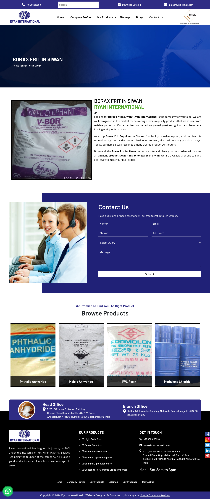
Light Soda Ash (91, 439)
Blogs (139, 17)
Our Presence (130, 481)
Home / (16, 65)
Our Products (105, 17)
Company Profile (80, 17)
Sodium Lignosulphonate (97, 463)
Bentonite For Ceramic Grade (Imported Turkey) (104, 471)
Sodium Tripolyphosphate (97, 457)
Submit (149, 274)
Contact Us (156, 17)
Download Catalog (129, 4)
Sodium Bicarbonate (94, 451)
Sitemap (125, 17)
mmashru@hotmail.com (178, 4)
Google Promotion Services (155, 495)
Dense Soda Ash (92, 445)
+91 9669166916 (32, 4)
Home (60, 17)
